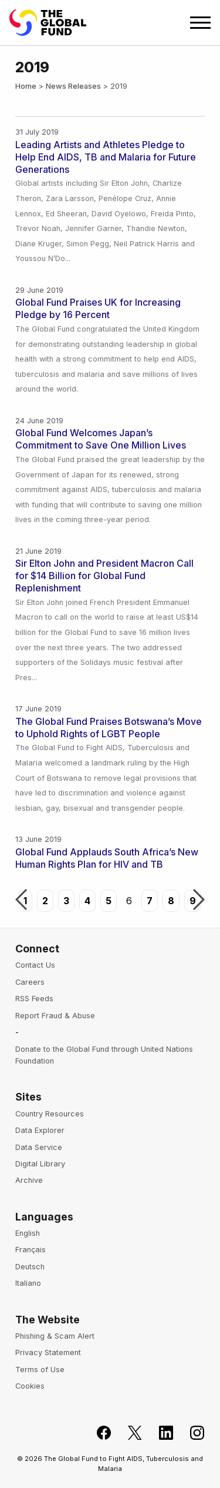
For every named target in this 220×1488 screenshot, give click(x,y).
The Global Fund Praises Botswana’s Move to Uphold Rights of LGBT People (108, 727)
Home (25, 86)
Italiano (28, 1283)
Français (30, 1249)
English (27, 1233)
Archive (29, 1180)
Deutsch (30, 1266)
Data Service (38, 1147)
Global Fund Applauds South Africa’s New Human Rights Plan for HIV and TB (106, 858)
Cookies (30, 1386)
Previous (21, 900)
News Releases (73, 86)
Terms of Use (40, 1369)
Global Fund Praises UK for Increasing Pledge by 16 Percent (98, 308)
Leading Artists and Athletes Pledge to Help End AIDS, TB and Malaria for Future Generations (105, 157)
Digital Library (40, 1163)
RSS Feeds (34, 998)
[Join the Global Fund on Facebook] (97, 1433)
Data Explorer (40, 1130)
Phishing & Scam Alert (54, 1336)
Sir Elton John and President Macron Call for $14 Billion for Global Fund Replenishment (104, 575)
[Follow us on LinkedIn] (159, 1433)
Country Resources (49, 1113)
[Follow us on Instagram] (190, 1433)
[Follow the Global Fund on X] (128, 1433)
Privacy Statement (48, 1352)
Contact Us (35, 965)
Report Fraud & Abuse (55, 1015)
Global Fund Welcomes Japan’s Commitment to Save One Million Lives (100, 439)
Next (199, 900)
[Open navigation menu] (200, 23)
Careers (30, 982)
